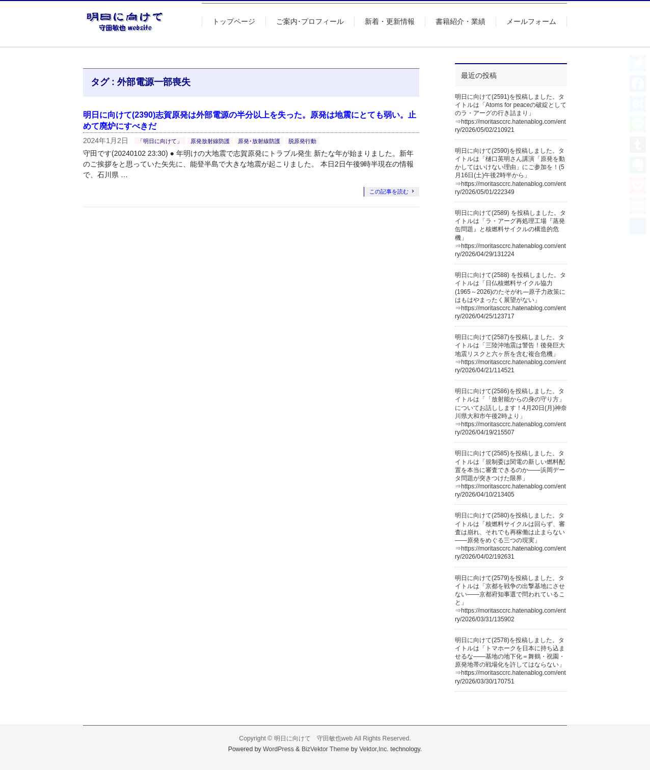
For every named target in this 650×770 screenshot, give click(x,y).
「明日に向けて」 (160, 141)
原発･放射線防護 (259, 141)
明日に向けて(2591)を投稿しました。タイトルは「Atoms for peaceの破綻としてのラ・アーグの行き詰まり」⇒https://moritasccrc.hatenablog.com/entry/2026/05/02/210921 (510, 113)
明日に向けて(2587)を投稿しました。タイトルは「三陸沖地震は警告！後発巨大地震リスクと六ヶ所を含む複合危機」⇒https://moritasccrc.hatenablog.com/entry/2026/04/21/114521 (510, 354)
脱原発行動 (302, 141)
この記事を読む (389, 191)
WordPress (278, 749)
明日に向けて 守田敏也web (313, 738)
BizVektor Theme (325, 749)
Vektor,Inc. (374, 749)
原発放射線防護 (210, 141)
